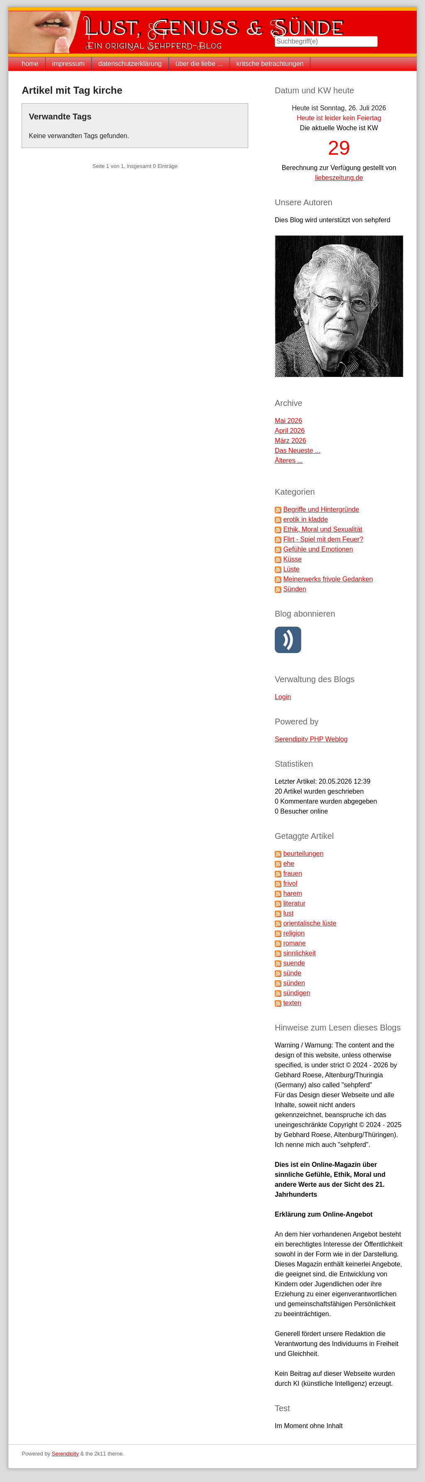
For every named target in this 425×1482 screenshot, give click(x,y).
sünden (294, 982)
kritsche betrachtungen (270, 63)
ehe (288, 863)
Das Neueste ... (297, 450)
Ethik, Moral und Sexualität (322, 529)
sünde (292, 973)
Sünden (294, 589)
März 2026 (290, 440)
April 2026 (290, 430)
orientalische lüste (309, 923)
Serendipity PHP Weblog (311, 739)
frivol (290, 883)
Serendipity (65, 1453)
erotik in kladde (305, 519)
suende (294, 963)
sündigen (296, 992)
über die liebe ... (199, 63)
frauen (292, 873)
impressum (68, 63)
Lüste (291, 569)
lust (288, 913)
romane (294, 943)
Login (283, 696)
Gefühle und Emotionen (318, 549)
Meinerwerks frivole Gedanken (328, 579)
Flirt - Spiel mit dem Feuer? (323, 539)
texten (292, 1002)
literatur (294, 903)
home (30, 63)
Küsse (292, 559)
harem (292, 893)
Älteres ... (289, 460)
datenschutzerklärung (130, 63)
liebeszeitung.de (339, 177)
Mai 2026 (288, 420)
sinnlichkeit (299, 953)
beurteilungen (303, 853)
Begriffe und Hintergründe (321, 509)
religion (294, 933)
